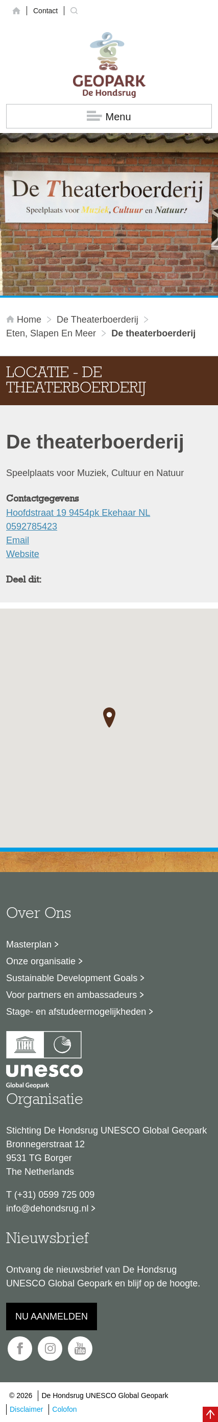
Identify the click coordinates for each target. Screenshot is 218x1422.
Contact (45, 11)
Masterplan (29, 944)
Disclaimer (26, 1409)
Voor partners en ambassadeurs (71, 995)
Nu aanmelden (51, 1316)
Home (25, 319)
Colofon (64, 1409)
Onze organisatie (41, 961)
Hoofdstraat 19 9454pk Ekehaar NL (78, 513)
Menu (109, 116)
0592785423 (31, 526)
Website (22, 554)
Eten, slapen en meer (51, 333)
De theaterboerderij (97, 319)
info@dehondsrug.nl (47, 1208)
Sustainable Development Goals (71, 978)
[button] (109, 717)
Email (17, 540)
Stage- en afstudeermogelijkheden (76, 1012)
